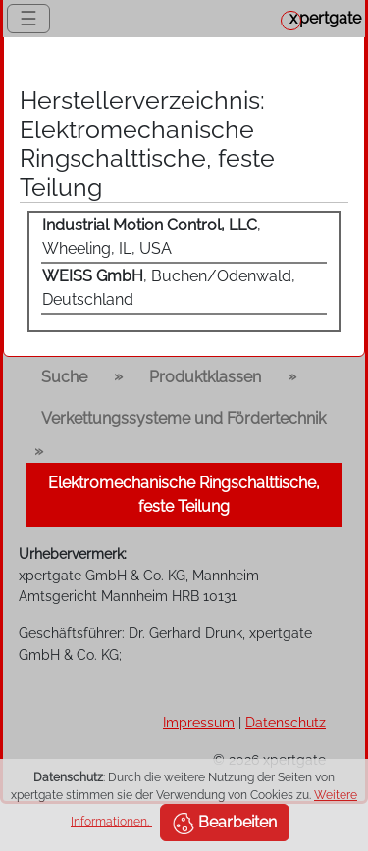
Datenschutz (285, 722)
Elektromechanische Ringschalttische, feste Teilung (184, 495)
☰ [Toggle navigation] (28, 18)
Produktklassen (205, 377)
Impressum (199, 722)
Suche (64, 377)
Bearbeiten (225, 823)
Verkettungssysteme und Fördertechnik (183, 418)
